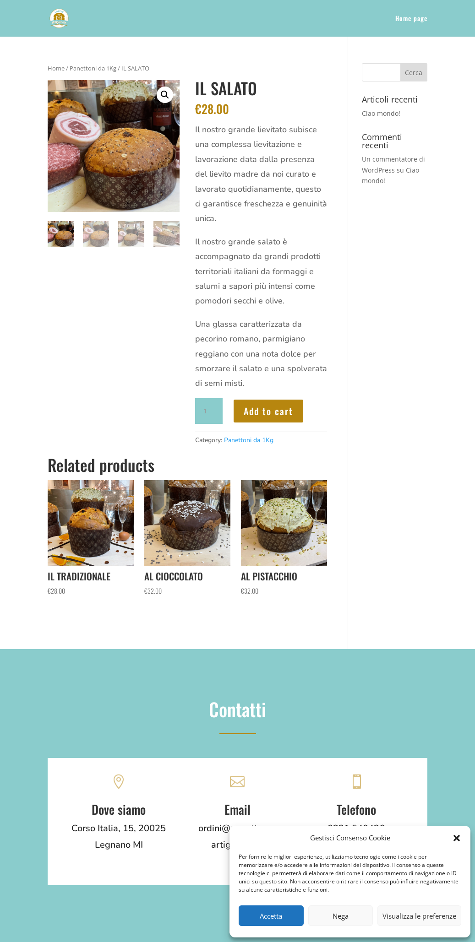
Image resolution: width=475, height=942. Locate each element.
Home (56, 68)
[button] (456, 838)
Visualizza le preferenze (419, 915)
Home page (411, 19)
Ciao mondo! (381, 113)
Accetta (271, 915)
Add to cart (268, 411)
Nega (341, 915)
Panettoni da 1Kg (93, 68)
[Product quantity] (209, 411)
